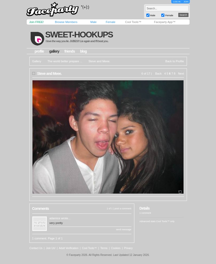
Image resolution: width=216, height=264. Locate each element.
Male (93, 22)
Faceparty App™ (164, 22)
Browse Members (66, 22)
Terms (103, 248)
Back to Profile (174, 61)
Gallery (36, 61)
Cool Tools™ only (165, 221)
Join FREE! (36, 22)
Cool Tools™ (133, 22)
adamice (54, 218)
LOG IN (176, 2)
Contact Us (36, 248)
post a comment (122, 208)
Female (110, 22)
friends (69, 51)
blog (83, 51)
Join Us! (51, 248)
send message (123, 229)
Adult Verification (69, 248)
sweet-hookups (79, 34)
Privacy (128, 248)
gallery (54, 51)
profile (39, 51)
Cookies (115, 248)
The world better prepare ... (64, 61)
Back (158, 73)
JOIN (186, 2)
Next (181, 73)
